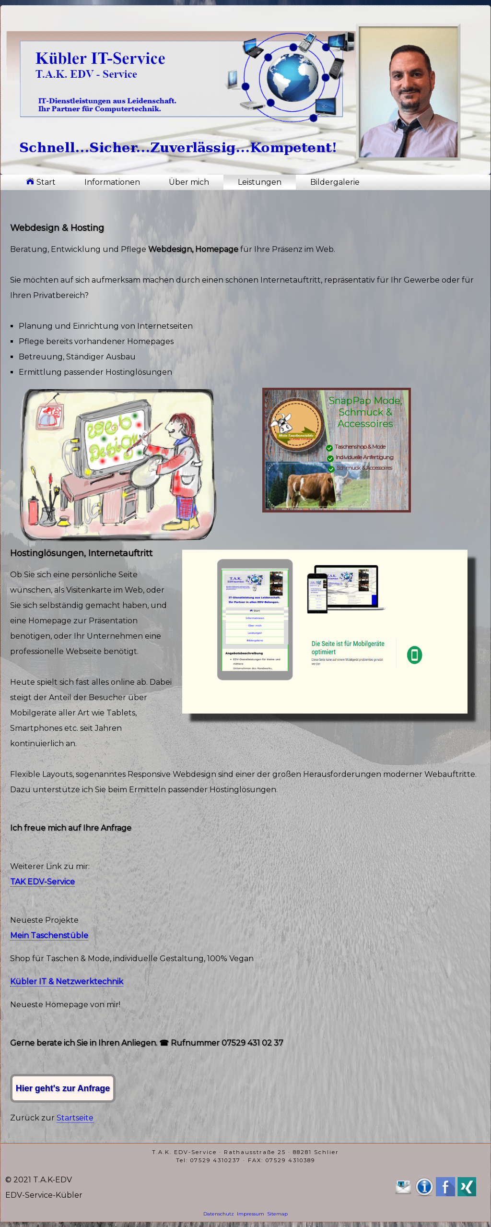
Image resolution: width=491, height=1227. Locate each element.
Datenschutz (218, 1214)
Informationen (112, 182)
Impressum (250, 1214)
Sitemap (277, 1214)
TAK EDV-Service (42, 881)
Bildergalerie (335, 182)
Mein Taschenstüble (49, 935)
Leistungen (259, 182)
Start (41, 182)
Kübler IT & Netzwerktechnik (66, 981)
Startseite (75, 1117)
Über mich (189, 182)
